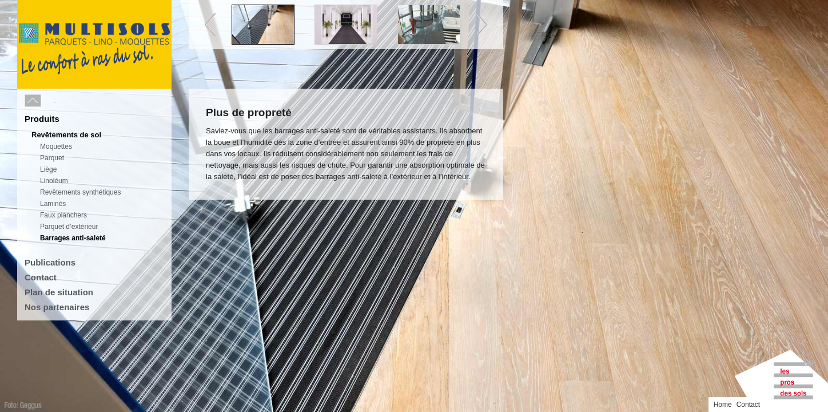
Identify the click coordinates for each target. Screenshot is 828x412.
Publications (50, 262)
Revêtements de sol (66, 134)
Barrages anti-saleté (73, 238)
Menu (58, 101)
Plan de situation (59, 292)
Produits (42, 119)
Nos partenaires (57, 307)
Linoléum (54, 181)
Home (786, 7)
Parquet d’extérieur (69, 227)
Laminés (53, 204)
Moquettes (56, 146)
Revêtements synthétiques (80, 192)
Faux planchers (63, 215)
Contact (41, 277)
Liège (48, 169)
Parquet (52, 158)
